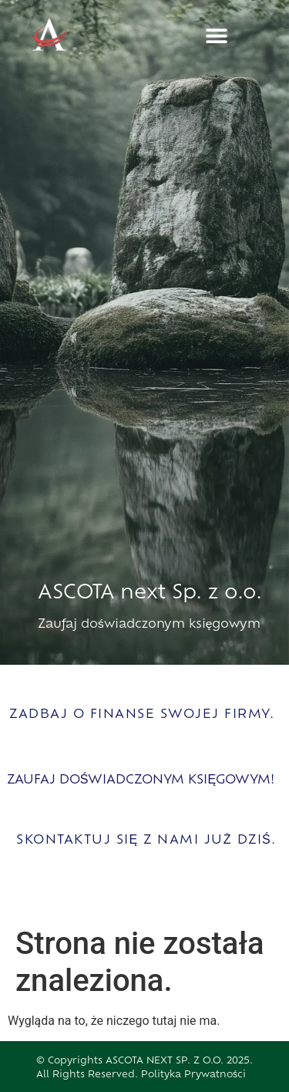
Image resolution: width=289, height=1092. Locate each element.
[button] (217, 36)
